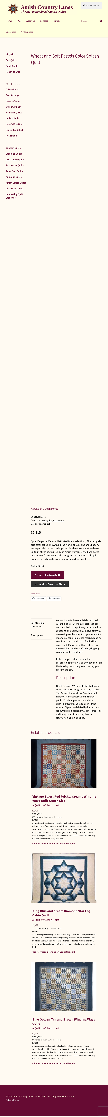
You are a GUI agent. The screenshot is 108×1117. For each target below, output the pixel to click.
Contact (44, 20)
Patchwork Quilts (15, 165)
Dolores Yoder (13, 101)
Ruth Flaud (11, 135)
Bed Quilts (47, 520)
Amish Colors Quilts (16, 182)
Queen (39, 813)
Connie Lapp (12, 95)
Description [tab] (37, 635)
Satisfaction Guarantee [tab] (37, 624)
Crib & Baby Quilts (15, 159)
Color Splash (44, 524)
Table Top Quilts (14, 171)
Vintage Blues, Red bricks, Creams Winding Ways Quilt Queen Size (64, 798)
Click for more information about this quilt (53, 843)
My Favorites (27, 31)
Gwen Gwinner (13, 106)
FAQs (19, 20)
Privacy (56, 20)
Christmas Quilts (14, 188)
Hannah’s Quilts (14, 112)
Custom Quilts (13, 148)
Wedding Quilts (14, 153)
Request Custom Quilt (47, 575)
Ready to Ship (13, 71)
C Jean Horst (12, 89)
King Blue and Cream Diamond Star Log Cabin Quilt (61, 913)
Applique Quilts (14, 177)
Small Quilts (12, 66)
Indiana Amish (13, 118)
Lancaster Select (14, 130)
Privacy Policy (12, 1100)
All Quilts (10, 54)
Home (9, 20)
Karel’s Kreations (14, 124)
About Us (30, 20)
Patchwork (58, 520)
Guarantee (11, 31)
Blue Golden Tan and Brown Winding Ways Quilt (63, 1021)
